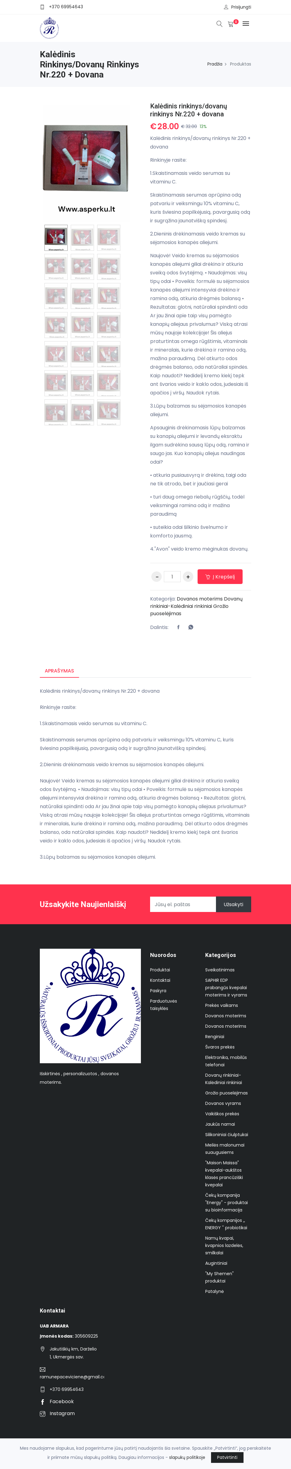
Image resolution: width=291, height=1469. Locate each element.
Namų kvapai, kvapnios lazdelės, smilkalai (224, 1245)
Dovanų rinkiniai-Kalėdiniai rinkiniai (196, 602)
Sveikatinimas (220, 970)
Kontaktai (160, 980)
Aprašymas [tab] (59, 670)
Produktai (160, 970)
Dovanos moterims (200, 598)
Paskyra (158, 991)
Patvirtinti (227, 1457)
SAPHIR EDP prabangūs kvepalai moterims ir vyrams (226, 987)
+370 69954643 (66, 7)
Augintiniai (216, 1263)
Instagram (57, 1413)
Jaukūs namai (220, 1124)
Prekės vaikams (221, 1005)
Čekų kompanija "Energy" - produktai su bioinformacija (226, 1202)
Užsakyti (233, 904)
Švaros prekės (220, 1047)
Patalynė (214, 1291)
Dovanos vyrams (223, 1103)
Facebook (57, 1401)
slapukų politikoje (187, 1457)
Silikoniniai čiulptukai (226, 1135)
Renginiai (214, 1037)
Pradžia (214, 64)
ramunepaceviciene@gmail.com (72, 1377)
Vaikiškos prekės (222, 1114)
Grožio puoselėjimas (226, 1093)
